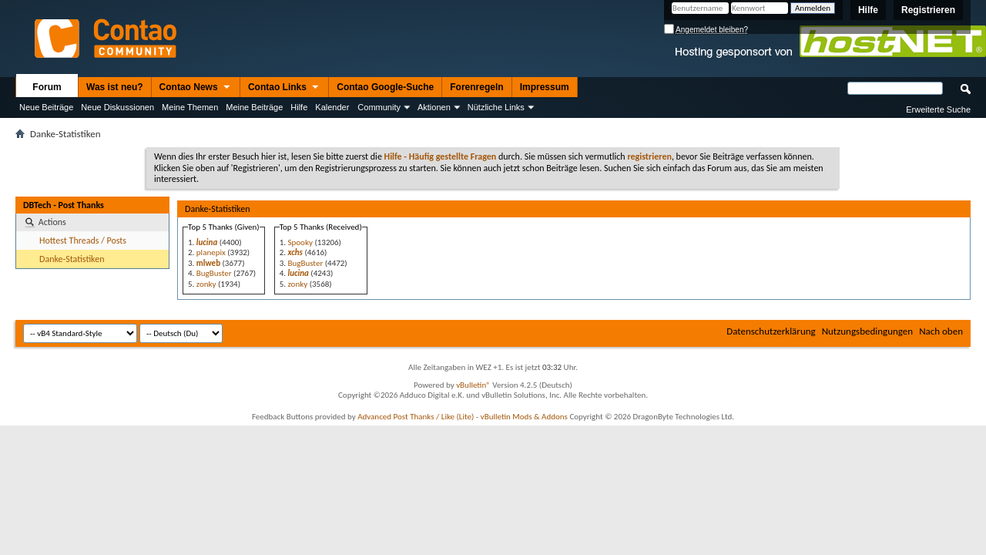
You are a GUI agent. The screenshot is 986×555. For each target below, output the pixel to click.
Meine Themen (190, 107)
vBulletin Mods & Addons (524, 417)
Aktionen (434, 107)
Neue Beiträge (46, 107)
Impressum (544, 87)
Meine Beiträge (254, 107)
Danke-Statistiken (71, 259)
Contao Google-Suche (385, 87)
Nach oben (941, 331)
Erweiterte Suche (938, 109)
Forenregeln (476, 87)
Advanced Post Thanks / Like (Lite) (415, 417)
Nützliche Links (496, 107)
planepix (211, 252)
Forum (46, 87)
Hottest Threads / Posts (82, 240)
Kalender (332, 107)
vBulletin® (473, 385)
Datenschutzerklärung (771, 331)
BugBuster (214, 273)
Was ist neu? (114, 87)
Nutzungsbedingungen (868, 331)
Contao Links (284, 88)
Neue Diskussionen (117, 107)
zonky (206, 284)
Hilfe (868, 10)
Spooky (299, 242)
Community (379, 107)
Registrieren (928, 10)
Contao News (195, 88)
